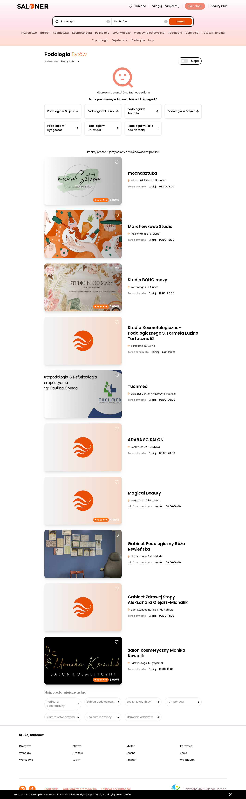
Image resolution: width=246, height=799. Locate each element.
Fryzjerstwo (29, 33)
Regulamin (51, 789)
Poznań (131, 760)
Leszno (130, 753)
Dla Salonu (195, 6)
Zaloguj (157, 6)
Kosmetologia (82, 33)
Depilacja (192, 33)
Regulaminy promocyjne (80, 789)
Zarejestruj (172, 6)
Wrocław (25, 753)
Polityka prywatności (116, 789)
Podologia (175, 33)
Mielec (130, 746)
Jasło (183, 753)
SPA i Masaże (122, 33)
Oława (77, 746)
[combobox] (82, 21)
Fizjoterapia (120, 40)
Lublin (76, 760)
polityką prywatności (118, 794)
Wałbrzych (187, 760)
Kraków (78, 753)
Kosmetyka (61, 33)
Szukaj (180, 21)
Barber (45, 33)
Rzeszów (25, 746)
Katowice (186, 746)
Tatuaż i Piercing (213, 33)
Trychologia (100, 40)
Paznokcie (102, 33)
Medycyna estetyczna (149, 33)
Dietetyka (138, 40)
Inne (151, 40)
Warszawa (26, 760)
